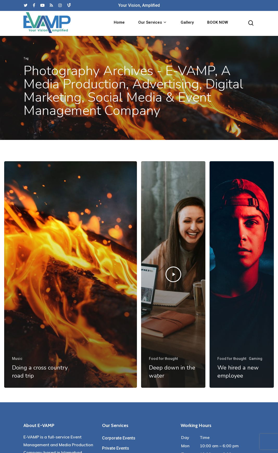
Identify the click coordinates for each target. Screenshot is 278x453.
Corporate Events (118, 438)
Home (119, 23)
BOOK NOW (217, 23)
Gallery (187, 23)
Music (17, 359)
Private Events (115, 448)
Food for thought (163, 359)
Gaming (255, 359)
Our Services (152, 23)
